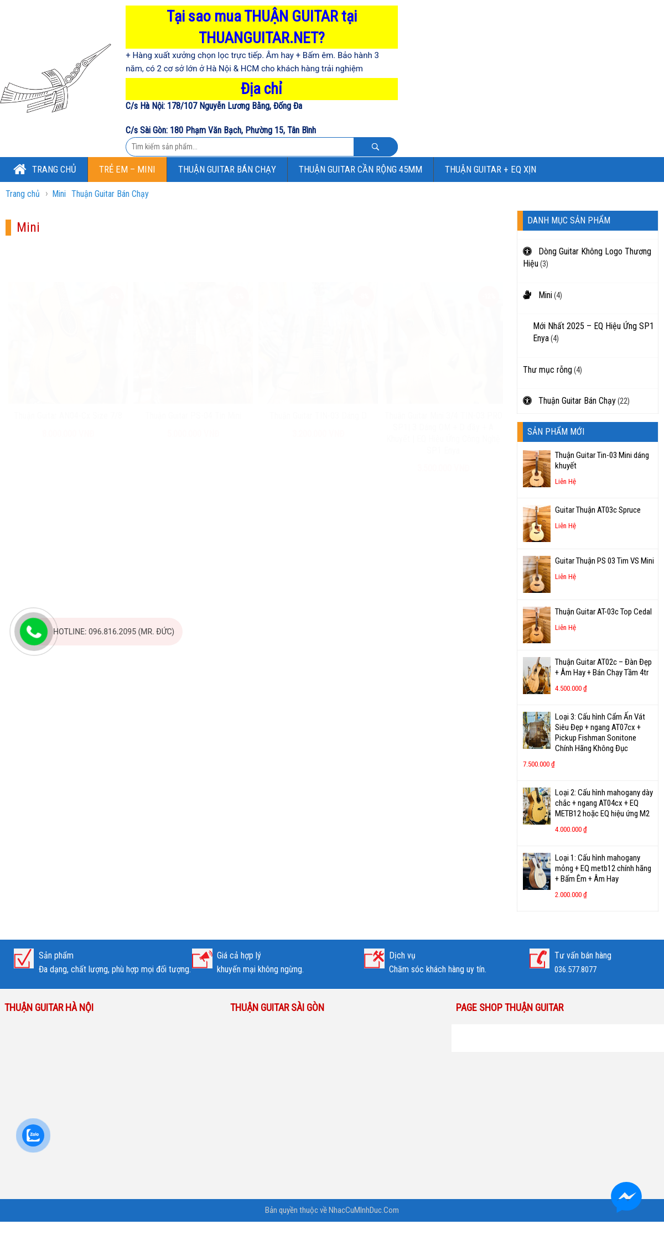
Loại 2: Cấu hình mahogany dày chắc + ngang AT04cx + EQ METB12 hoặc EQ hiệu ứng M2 (604, 803)
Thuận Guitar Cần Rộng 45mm (360, 169)
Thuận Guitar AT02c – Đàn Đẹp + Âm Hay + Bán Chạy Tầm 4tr (603, 667)
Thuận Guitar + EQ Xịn (490, 169)
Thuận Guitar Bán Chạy (227, 169)
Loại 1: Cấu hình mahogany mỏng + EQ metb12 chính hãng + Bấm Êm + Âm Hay (603, 868)
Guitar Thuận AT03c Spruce (598, 510)
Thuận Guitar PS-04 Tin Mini (193, 383)
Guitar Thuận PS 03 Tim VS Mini (604, 561)
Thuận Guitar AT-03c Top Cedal (603, 612)
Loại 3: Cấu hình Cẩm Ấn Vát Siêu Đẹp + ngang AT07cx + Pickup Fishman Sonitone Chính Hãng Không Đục (600, 732)
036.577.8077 (575, 970)
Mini (59, 194)
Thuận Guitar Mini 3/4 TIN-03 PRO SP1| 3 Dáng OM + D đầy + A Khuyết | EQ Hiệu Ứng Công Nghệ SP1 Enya (443, 400)
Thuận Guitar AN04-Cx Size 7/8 (68, 383)
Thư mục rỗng (547, 369)
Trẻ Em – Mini (127, 169)
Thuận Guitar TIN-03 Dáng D (318, 383)
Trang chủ (44, 168)
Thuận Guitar (488, 1031)
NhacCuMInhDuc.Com (363, 1210)
